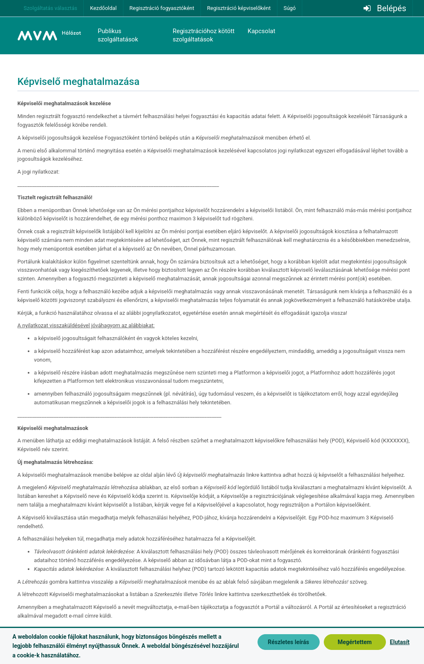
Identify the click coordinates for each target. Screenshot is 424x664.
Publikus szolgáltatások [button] (118, 35)
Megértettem (354, 642)
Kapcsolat (261, 31)
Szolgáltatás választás (50, 8)
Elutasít (400, 642)
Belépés (391, 8)
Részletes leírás (288, 642)
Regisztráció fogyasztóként (162, 8)
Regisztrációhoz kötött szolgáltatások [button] (204, 35)
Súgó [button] (290, 8)
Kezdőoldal (103, 8)
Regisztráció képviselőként (239, 8)
